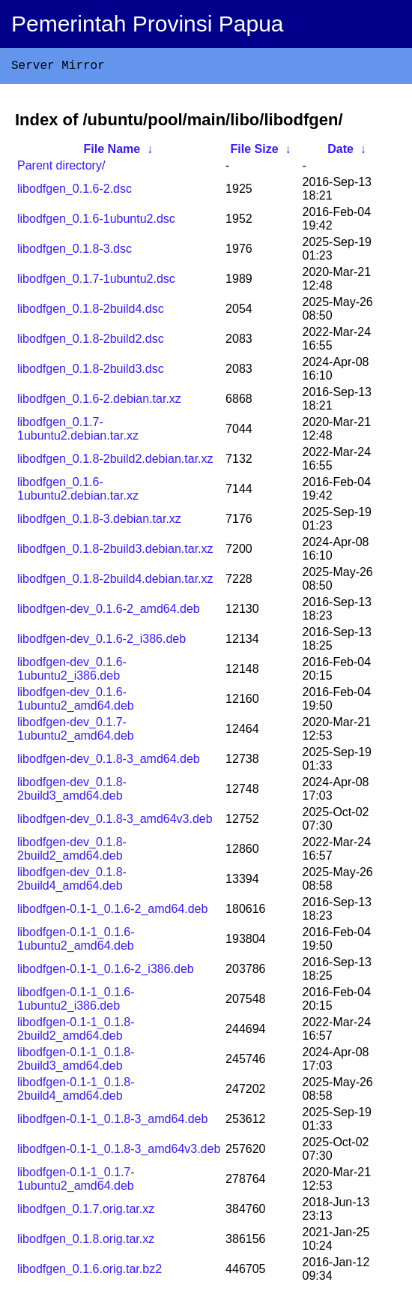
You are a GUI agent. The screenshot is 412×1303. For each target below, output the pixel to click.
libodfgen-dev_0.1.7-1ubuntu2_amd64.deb (75, 732)
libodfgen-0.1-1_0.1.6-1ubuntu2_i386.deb (76, 1002)
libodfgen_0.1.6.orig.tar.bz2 (89, 1271)
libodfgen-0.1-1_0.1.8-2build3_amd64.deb (76, 1062)
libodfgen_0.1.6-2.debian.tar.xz (99, 401)
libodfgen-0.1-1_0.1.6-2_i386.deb (105, 971)
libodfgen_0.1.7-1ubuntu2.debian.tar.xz (78, 432)
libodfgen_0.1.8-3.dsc (74, 251)
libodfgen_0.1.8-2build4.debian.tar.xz (115, 581)
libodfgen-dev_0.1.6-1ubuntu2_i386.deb (72, 672)
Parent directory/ (61, 168)
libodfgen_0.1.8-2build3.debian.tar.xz (115, 551)
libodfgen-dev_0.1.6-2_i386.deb (101, 641)
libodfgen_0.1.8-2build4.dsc (90, 311)
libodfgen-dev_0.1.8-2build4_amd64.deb (72, 882)
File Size (255, 152)
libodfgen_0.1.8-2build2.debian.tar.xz (115, 461)
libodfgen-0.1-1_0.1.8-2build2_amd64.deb (76, 1032)
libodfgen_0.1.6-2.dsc (74, 191)
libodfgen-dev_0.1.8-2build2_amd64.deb (72, 852)
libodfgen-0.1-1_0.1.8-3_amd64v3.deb (118, 1151)
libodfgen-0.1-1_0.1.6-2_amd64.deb (112, 911)
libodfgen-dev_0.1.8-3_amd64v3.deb (115, 821)
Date (340, 152)
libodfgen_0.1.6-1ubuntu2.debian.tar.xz (78, 492)
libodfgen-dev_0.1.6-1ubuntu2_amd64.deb (75, 702)
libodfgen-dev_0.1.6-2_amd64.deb (108, 611)
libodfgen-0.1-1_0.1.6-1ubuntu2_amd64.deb (76, 942)
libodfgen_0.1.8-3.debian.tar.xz (99, 521)
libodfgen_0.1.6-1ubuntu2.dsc (96, 221)
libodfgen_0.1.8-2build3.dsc (90, 371)
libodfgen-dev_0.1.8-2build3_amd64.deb (72, 792)
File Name (112, 152)
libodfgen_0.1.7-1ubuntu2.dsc (96, 281)
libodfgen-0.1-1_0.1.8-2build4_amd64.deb (76, 1092)
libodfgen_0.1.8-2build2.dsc (90, 341)
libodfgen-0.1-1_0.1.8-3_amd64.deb (112, 1121)
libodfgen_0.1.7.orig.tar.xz (85, 1211)
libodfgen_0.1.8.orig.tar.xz (85, 1241)
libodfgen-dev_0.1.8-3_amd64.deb (108, 761)
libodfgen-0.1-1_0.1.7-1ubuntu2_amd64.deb (76, 1182)
